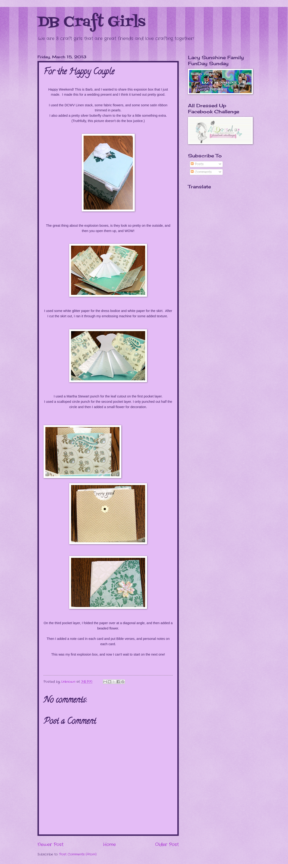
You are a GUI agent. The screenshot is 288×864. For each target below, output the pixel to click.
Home (109, 844)
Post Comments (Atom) (78, 854)
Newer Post (50, 844)
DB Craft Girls (91, 22)
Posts (197, 164)
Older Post (167, 844)
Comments (201, 172)
